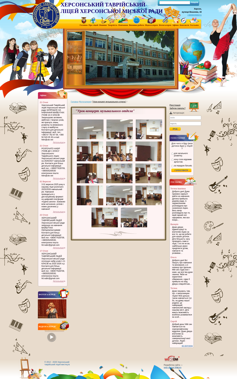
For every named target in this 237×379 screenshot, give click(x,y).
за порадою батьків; (183, 166)
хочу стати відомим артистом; (183, 160)
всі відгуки (186, 346)
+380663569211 (194, 15)
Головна (74, 102)
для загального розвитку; (181, 154)
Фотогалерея (85, 102)
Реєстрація (175, 105)
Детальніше (58, 142)
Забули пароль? (177, 108)
